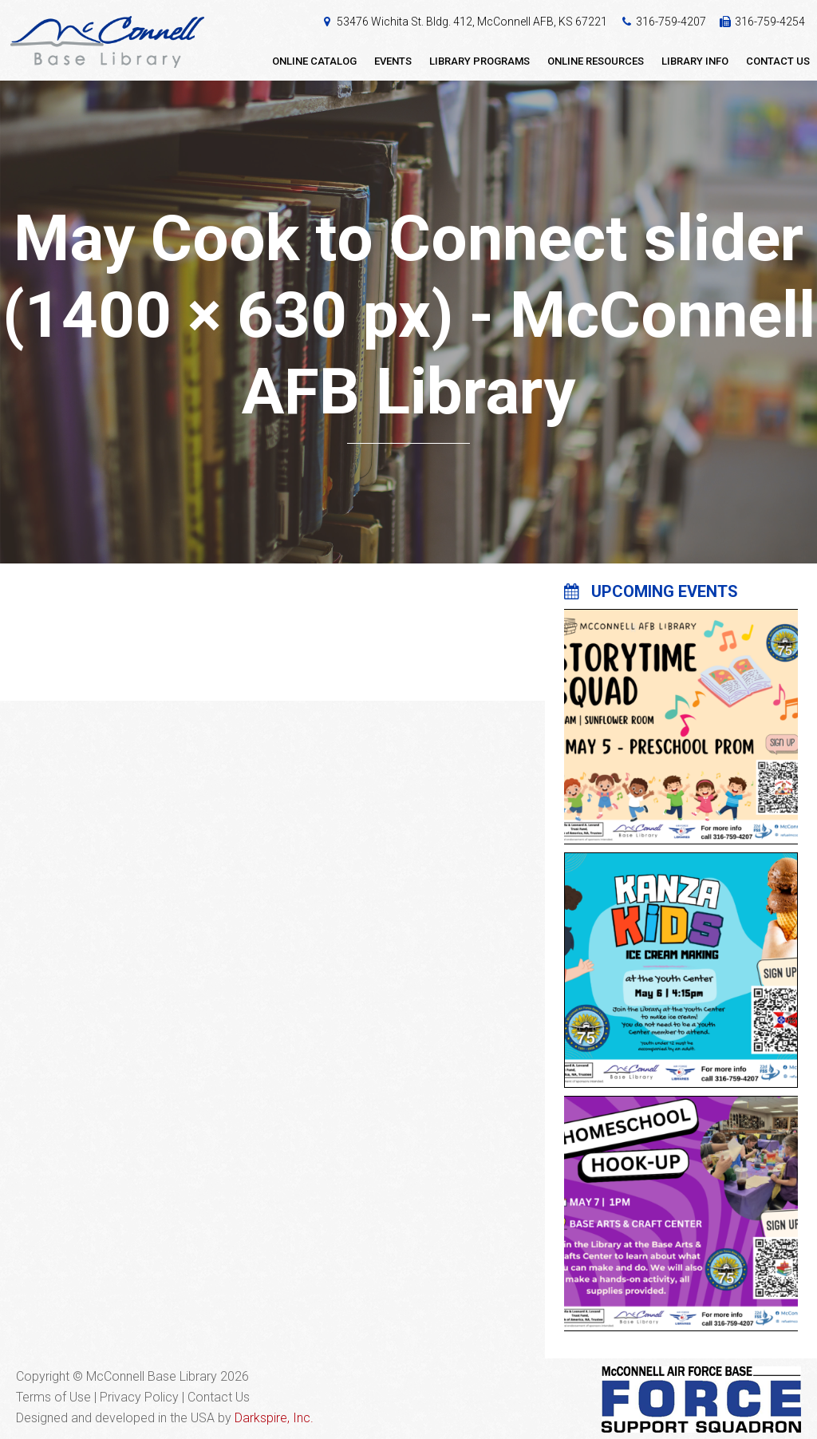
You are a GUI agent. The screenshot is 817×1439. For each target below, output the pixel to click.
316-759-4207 (671, 21)
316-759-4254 (770, 21)
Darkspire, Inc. (274, 1417)
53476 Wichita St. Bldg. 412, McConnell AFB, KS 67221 (472, 21)
